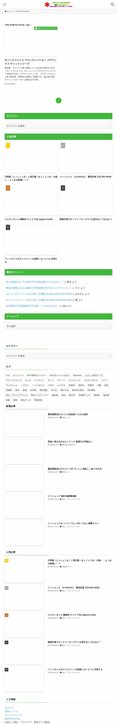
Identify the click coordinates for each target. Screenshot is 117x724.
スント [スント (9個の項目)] (51, 380)
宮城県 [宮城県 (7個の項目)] (9, 390)
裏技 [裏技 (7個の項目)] (15, 400)
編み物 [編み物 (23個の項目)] (55, 395)
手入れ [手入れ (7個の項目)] (54, 390)
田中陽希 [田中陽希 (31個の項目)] (91, 390)
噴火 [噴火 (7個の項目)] (107, 385)
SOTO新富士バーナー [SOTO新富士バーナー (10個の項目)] (36, 375)
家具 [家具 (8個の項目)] (17, 390)
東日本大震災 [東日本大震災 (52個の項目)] (78, 390)
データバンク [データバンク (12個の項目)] (75, 380)
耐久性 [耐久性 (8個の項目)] (72, 395)
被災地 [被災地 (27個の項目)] (97, 395)
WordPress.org (12, 718)
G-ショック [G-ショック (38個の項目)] (18, 375)
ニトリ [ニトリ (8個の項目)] (104, 380)
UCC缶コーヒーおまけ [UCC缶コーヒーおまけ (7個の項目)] (60, 375)
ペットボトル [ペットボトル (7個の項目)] (38, 385)
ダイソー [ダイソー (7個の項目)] (61, 380)
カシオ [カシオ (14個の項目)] (28, 380)
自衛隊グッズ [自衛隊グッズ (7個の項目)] (84, 395)
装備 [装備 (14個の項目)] (8, 400)
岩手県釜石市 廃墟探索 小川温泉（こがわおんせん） (32, 306)
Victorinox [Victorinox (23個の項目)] (77, 375)
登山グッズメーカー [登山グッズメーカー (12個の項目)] (40, 395)
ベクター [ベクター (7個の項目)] (25, 385)
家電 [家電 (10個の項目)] (25, 390)
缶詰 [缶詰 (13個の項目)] (63, 395)
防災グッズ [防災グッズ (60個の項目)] (26, 400)
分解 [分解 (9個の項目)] (99, 385)
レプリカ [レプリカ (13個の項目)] (61, 385)
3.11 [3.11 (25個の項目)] (8, 375)
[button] (112, 4)
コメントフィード (14, 715)
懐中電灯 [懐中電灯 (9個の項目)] (44, 390)
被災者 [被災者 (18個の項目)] (106, 395)
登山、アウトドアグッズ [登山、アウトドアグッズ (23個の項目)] (16, 395)
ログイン (9, 707)
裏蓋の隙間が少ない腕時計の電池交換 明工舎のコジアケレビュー (39, 288)
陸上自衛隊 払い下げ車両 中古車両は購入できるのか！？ (34, 282)
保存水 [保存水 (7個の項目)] (81, 385)
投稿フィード (11, 711)
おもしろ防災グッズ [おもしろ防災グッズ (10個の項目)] (94, 375)
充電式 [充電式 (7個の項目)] (91, 385)
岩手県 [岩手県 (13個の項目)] (33, 390)
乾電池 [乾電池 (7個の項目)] (72, 385)
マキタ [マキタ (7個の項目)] (51, 385)
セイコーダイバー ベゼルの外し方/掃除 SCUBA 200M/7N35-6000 (39, 294)
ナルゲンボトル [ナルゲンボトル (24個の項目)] (91, 380)
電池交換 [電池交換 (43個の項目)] (38, 400)
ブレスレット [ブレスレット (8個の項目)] (12, 385)
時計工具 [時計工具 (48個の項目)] (64, 390)
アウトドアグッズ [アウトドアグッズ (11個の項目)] (13, 380)
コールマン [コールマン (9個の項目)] (39, 380)
